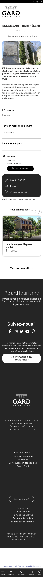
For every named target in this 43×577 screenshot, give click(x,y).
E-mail (13, 186)
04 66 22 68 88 (17, 180)
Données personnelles (22, 540)
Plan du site (12, 537)
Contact (32, 534)
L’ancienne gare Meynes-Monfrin (19, 245)
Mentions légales (28, 537)
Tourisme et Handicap (16, 534)
